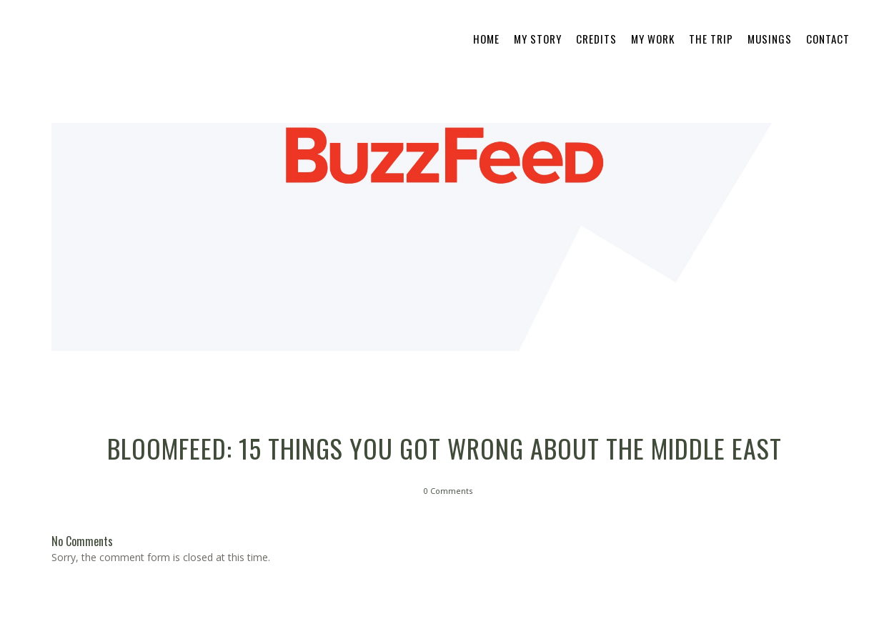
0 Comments (448, 490)
